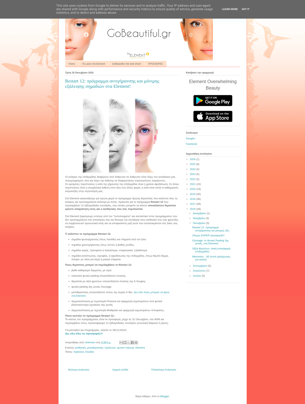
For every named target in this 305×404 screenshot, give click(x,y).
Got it (245, 9)
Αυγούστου (199, 270)
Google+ (191, 138)
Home (72, 64)
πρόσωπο (110, 347)
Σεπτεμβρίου (200, 265)
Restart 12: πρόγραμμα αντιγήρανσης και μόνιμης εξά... (211, 229)
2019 (193, 194)
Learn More (230, 9)
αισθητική (80, 347)
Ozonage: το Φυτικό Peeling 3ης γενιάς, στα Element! (210, 242)
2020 (193, 189)
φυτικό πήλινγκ (125, 347)
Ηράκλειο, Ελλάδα (84, 351)
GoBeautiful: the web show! (126, 64)
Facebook (191, 143)
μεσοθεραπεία (95, 347)
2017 (193, 203)
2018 (193, 198)
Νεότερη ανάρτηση (78, 369)
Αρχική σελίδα (120, 369)
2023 (193, 174)
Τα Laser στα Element (93, 64)
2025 (193, 164)
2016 (193, 208)
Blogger (164, 396)
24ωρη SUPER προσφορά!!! (208, 235)
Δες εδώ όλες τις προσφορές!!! (84, 333)
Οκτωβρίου (199, 223)
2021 (193, 184)
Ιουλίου (197, 275)
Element (140, 347)
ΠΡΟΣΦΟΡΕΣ (155, 64)
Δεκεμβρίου (200, 213)
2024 (193, 169)
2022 (193, 179)
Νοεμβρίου (199, 218)
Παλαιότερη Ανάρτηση (163, 369)
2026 (193, 159)
